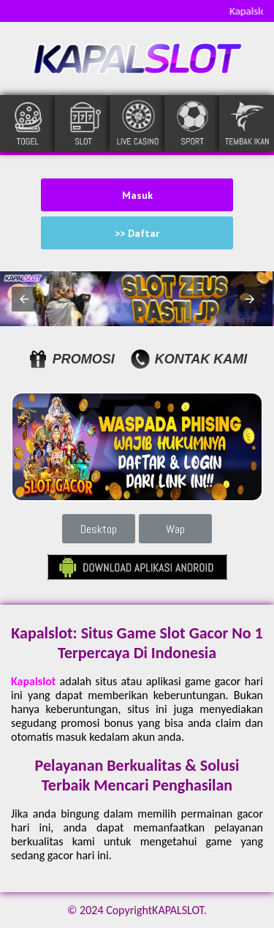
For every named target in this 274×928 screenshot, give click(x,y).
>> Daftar (137, 233)
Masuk (137, 195)
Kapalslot (33, 681)
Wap (175, 529)
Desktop (98, 529)
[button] (24, 299)
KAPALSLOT (178, 910)
